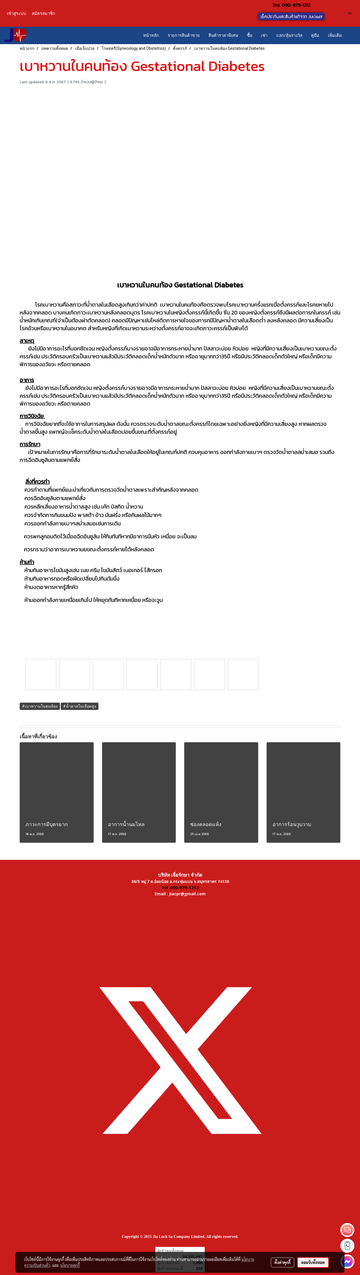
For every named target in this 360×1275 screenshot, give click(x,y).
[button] (351, 35)
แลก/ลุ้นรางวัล (289, 35)
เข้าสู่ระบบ (16, 13)
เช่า (264, 35)
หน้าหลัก (151, 35)
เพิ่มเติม (335, 35)
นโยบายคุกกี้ (70, 1265)
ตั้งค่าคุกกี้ (282, 1262)
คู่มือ (315, 35)
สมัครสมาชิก (43, 13)
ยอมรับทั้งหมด (313, 1262)
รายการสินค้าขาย (184, 35)
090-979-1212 (296, 5)
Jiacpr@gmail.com (187, 893)
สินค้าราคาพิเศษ (223, 35)
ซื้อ (249, 35)
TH (347, 13)
